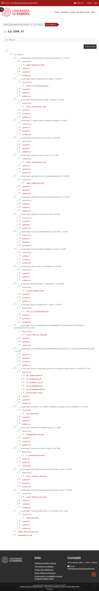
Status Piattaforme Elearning (45, 573)
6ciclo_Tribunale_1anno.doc (36, 476)
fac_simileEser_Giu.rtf (34, 382)
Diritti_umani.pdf (32, 518)
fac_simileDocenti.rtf (33, 379)
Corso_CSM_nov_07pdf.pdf (36, 335)
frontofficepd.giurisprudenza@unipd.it (24, 3)
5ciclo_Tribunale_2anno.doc (36, 497)
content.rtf (26, 68)
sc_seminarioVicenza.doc (35, 455)
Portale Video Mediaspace (44, 570)
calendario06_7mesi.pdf (35, 434)
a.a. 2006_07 (38, 24)
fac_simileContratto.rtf (34, 375)
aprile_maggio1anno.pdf (35, 183)
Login (95, 3)
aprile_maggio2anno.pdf (35, 65)
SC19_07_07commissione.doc (37, 86)
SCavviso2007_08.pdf (34, 393)
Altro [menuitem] (92, 12)
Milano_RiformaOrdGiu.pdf (28, 532)
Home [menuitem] (57, 12)
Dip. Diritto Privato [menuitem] (82, 12)
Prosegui (49, 589)
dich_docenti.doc (32, 414)
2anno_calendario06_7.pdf (36, 107)
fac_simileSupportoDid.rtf (35, 389)
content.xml (26, 75)
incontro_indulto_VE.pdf (35, 291)
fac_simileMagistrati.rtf (34, 386)
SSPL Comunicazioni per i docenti (16, 24)
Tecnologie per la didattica (44, 566)
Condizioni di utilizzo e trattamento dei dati (31, 586)
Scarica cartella (90, 46)
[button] (79, 3)
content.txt (26, 72)
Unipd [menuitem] (72, 12)
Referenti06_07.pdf (25, 535)
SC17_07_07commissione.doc (37, 311)
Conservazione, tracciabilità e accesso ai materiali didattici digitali (61, 586)
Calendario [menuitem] (65, 12)
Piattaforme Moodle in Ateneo (45, 563)
